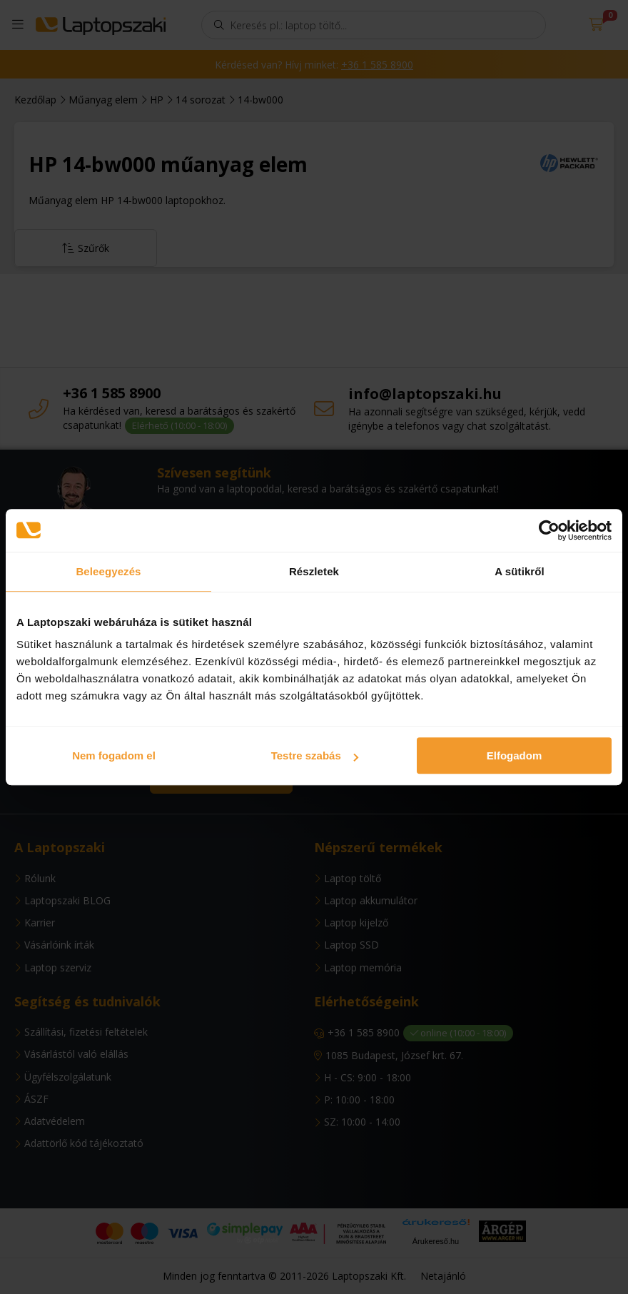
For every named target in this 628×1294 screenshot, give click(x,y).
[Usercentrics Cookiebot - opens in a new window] (549, 530)
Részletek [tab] (314, 571)
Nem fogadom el (114, 755)
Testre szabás (314, 755)
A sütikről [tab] (520, 571)
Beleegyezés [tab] (108, 571)
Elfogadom (514, 755)
